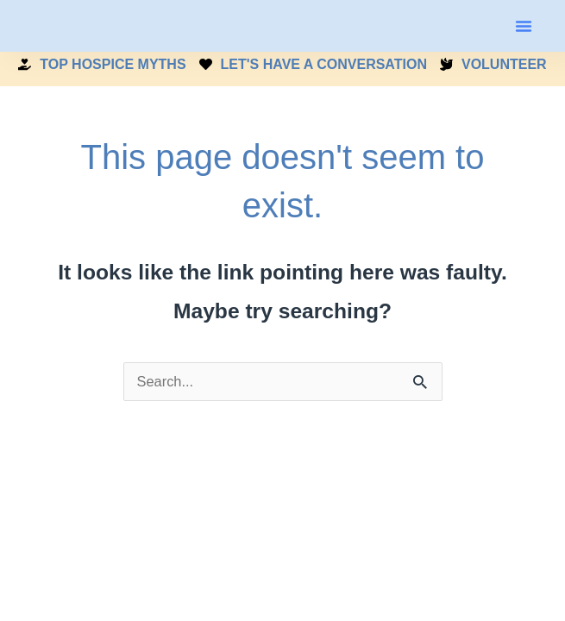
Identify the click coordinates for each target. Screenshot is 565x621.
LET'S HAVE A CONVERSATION (313, 64)
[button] (524, 26)
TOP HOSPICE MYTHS (101, 64)
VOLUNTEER (493, 64)
